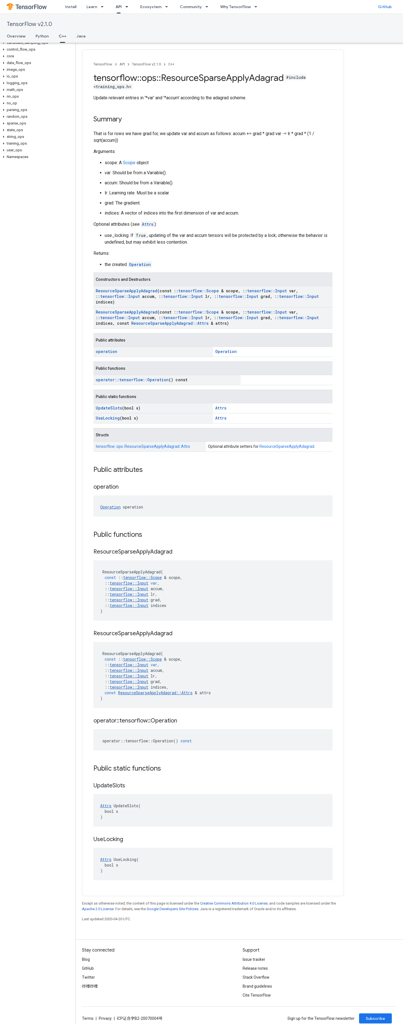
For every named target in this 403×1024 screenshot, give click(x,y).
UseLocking (108, 418)
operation (106, 351)
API (122, 64)
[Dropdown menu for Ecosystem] (168, 6)
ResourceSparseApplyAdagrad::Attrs (169, 323)
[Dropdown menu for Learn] (104, 6)
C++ (171, 64)
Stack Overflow (256, 977)
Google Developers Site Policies (172, 909)
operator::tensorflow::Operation (132, 379)
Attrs (147, 224)
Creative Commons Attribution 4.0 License (234, 903)
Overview (16, 36)
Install (70, 6)
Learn (91, 6)
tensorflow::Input (267, 290)
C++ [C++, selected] (62, 36)
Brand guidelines (257, 986)
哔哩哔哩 (90, 986)
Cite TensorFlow (257, 995)
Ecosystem (150, 6)
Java (80, 36)
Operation (140, 264)
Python (42, 36)
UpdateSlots (109, 408)
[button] (36, 42)
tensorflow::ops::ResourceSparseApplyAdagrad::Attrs (143, 446)
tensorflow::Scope (198, 290)
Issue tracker (254, 959)
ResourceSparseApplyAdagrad (126, 290)
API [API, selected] (119, 6)
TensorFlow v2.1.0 (29, 24)
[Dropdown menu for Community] (208, 6)
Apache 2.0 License (98, 909)
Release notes (255, 968)
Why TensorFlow (235, 6)
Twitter (88, 977)
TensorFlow (102, 64)
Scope (129, 162)
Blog (86, 959)
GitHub (385, 6)
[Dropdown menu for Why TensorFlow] (257, 6)
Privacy (105, 1018)
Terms (87, 1018)
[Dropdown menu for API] (128, 6)
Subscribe (375, 1018)
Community (191, 6)
